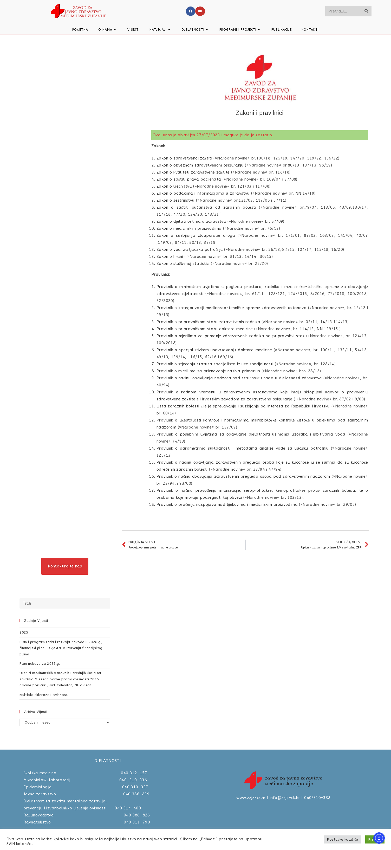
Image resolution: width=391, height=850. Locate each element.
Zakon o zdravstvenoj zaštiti (184, 158)
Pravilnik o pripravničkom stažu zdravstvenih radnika (208, 321)
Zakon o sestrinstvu (176, 200)
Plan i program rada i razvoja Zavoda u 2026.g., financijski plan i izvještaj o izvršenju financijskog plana (60, 648)
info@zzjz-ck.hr (285, 797)
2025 (23, 632)
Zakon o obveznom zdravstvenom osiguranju (200, 165)
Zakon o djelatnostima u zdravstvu (191, 221)
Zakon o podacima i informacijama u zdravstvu (203, 193)
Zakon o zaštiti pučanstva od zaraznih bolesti (206, 207)
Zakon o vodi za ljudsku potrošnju (190, 249)
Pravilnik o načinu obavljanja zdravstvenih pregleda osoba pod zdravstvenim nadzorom (243, 476)
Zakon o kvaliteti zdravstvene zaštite (193, 172)
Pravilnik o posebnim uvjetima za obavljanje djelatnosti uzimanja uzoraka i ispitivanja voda (251, 434)
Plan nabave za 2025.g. (39, 664)
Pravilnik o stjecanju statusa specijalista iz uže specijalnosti (216, 364)
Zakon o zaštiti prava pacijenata (190, 179)
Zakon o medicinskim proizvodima (189, 228)
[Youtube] (200, 11)
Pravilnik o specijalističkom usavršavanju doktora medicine (214, 350)
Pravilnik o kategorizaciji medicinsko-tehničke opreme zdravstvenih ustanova (232, 307)
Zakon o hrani (170, 256)
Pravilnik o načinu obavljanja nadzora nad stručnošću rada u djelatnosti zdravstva (239, 378)
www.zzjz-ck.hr (251, 797)
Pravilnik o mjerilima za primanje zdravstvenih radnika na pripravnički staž (231, 336)
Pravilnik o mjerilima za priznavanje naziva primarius (208, 371)
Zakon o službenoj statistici (183, 263)
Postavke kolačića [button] (342, 839)
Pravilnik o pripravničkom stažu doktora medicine (205, 329)
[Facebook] (190, 11)
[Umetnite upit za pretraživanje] (64, 603)
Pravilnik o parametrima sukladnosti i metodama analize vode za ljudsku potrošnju (243, 448)
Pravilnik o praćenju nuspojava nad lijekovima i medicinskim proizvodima (227, 504)
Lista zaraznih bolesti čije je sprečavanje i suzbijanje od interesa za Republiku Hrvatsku (243, 406)
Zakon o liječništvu (174, 186)
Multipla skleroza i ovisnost (43, 695)
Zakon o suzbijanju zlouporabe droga (196, 235)
